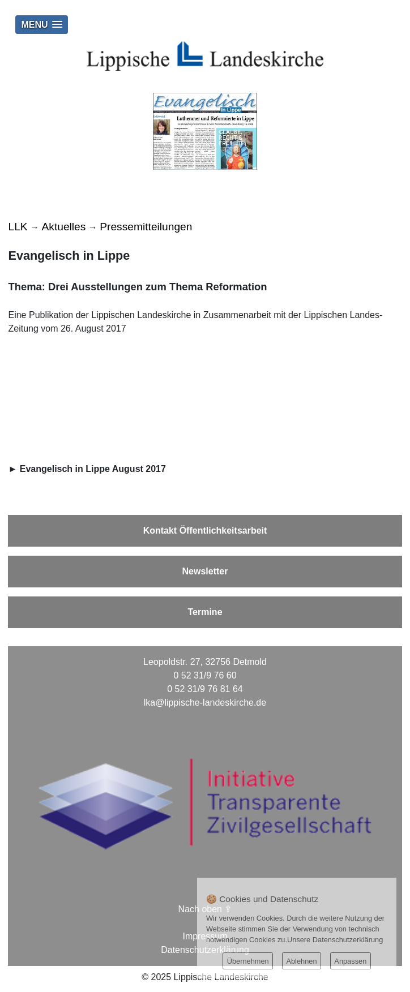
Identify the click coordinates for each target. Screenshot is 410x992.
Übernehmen (248, 961)
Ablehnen (301, 961)
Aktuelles (64, 227)
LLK (17, 227)
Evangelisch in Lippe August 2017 (93, 469)
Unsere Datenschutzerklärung (335, 939)
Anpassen (350, 961)
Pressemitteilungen (146, 227)
